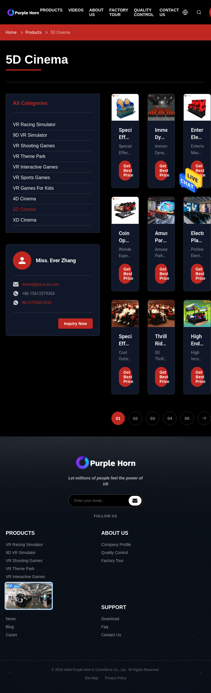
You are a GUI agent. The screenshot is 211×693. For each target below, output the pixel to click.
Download (110, 618)
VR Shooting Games (34, 145)
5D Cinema (24, 209)
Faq (104, 627)
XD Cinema (24, 220)
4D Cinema (24, 198)
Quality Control (114, 552)
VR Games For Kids (33, 188)
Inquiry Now (75, 323)
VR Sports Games (31, 177)
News (11, 618)
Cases (11, 635)
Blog (10, 627)
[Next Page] (204, 418)
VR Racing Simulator (34, 124)
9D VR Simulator (30, 135)
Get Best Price (127, 170)
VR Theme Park (29, 156)
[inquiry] (135, 501)
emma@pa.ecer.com (40, 284)
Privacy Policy (116, 678)
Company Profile (116, 544)
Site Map (91, 678)
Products (34, 32)
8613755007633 (36, 302)
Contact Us (111, 635)
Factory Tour (112, 560)
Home (11, 32)
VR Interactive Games (35, 167)
